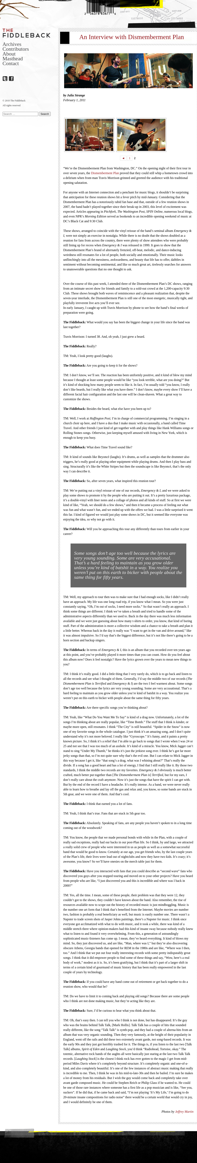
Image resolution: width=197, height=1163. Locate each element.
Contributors (16, 49)
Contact (11, 63)
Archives (12, 44)
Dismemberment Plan (105, 173)
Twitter (5, 78)
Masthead (13, 59)
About (9, 54)
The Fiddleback (26, 33)
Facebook (11, 78)
